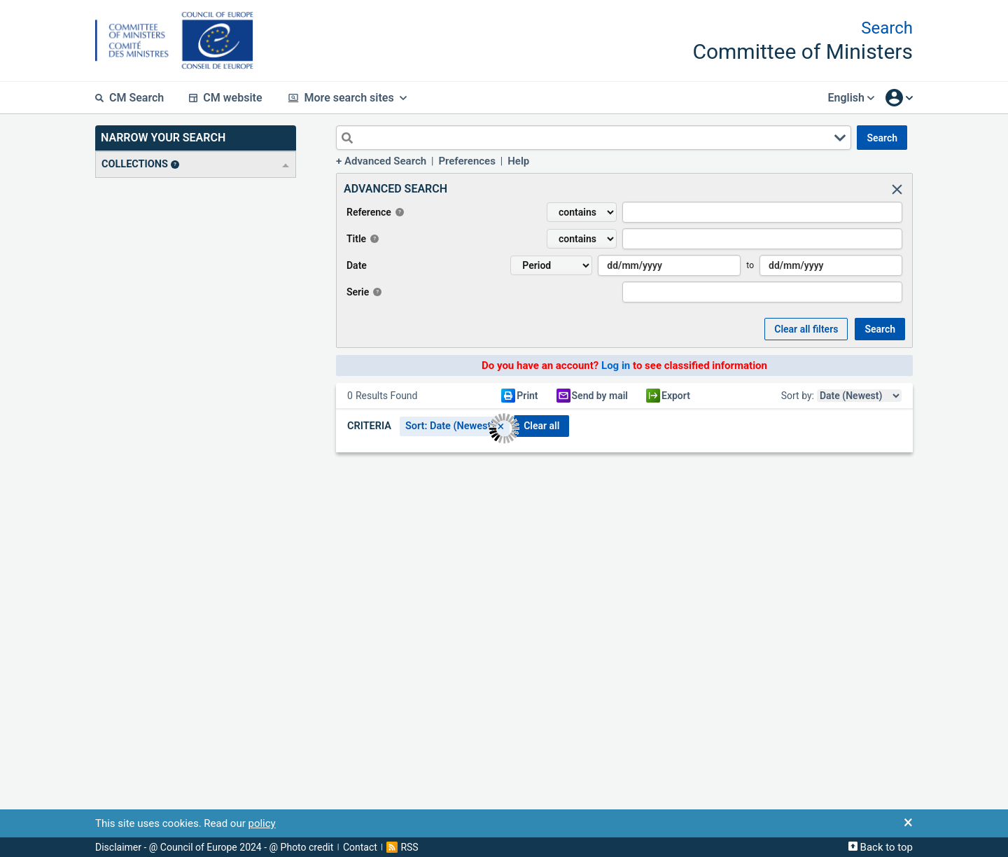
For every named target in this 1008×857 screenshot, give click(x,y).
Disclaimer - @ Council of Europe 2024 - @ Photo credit (214, 847)
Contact (360, 847)
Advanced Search (385, 161)
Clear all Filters (806, 329)
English (850, 97)
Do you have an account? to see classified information (624, 365)
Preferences (467, 161)
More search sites (347, 97)
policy (261, 823)
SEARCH (882, 138)
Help (518, 161)
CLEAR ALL (541, 425)
